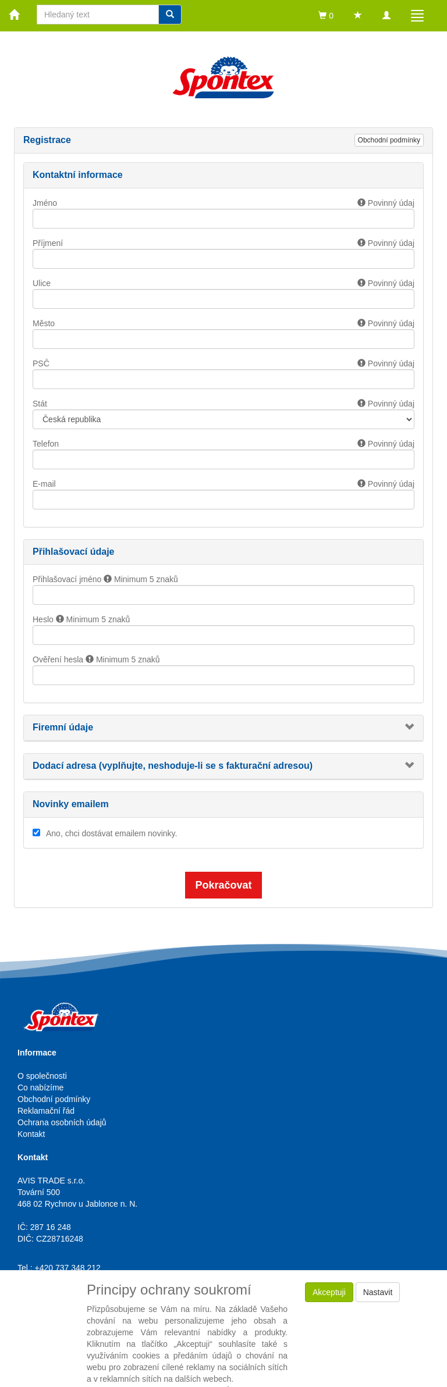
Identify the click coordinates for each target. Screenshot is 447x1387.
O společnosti (42, 1076)
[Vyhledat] (170, 14)
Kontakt (31, 1134)
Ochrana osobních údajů (62, 1122)
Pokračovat (223, 885)
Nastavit (378, 1292)
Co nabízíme (40, 1087)
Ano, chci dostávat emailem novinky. (111, 833)
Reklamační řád (45, 1110)
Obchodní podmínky (389, 140)
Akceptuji (329, 1292)
